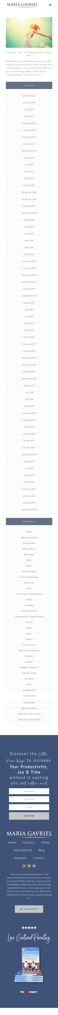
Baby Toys (29, 554)
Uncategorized (29, 695)
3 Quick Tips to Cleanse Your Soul (29, 52)
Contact (38, 858)
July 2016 (29, 226)
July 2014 (29, 392)
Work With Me (22, 850)
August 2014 (29, 385)
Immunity (29, 605)
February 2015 (29, 344)
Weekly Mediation (29, 708)
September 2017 (29, 151)
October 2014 (29, 371)
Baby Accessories (29, 537)
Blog (29, 55)
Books (29, 565)
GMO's (29, 599)
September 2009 (29, 509)
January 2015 (29, 351)
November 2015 (29, 282)
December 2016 (29, 192)
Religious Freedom (29, 667)
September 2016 (29, 213)
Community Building (29, 577)
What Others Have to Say (29, 714)
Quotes (29, 662)
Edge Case (29, 582)
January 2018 (29, 130)
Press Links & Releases (29, 650)
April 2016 (29, 247)
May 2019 (29, 109)
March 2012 (29, 427)
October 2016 (29, 206)
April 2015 (29, 330)
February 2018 (29, 123)
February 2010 (29, 489)
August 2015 (29, 302)
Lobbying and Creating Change (29, 616)
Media (29, 628)
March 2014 (29, 406)
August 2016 (29, 220)
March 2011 (29, 440)
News (29, 633)
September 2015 (29, 295)
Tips (29, 684)
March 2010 (29, 482)
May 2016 (29, 240)
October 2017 (29, 144)
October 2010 (29, 447)
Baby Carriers (29, 543)
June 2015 (29, 316)
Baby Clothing (29, 549)
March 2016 (29, 254)
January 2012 (29, 433)
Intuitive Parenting (29, 611)
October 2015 (29, 289)
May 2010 (29, 475)
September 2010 (29, 454)
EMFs (29, 588)
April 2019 (29, 116)
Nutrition (29, 639)
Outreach (20, 858)
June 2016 (29, 233)
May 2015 (29, 323)
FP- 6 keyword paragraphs (29, 594)
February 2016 (29, 261)
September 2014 (29, 378)
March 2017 (29, 178)
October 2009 (29, 502)
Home (12, 843)
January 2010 (29, 496)
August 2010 (29, 461)
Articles (29, 532)
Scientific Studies (29, 673)
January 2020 (29, 102)
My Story (29, 843)
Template (29, 678)
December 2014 (29, 358)
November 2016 (29, 199)
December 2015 (29, 275)
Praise (46, 843)
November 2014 (29, 364)
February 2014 (29, 413)
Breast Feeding (29, 571)
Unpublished (29, 702)
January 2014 (29, 420)
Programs (29, 656)
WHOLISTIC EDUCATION (29, 719)
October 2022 (29, 95)
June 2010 (29, 468)
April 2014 (29, 399)
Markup (29, 622)
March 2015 (29, 337)
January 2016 (29, 268)
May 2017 (29, 171)
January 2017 (29, 185)
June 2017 (29, 164)
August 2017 (29, 158)
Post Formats (29, 645)
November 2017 (29, 137)
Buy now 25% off (29, 909)
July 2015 (29, 309)
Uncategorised (29, 690)
